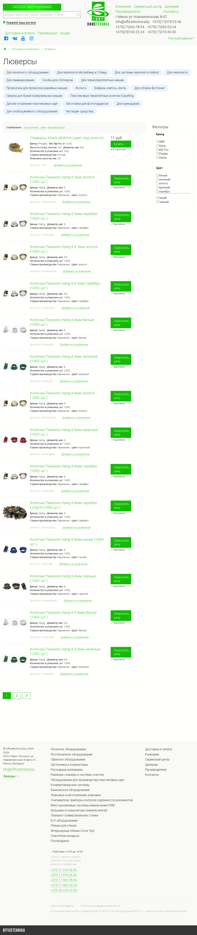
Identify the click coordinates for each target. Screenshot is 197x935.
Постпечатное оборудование (72, 754)
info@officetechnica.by (132, 22)
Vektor (161, 157)
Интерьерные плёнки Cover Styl (72, 831)
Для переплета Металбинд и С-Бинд (82, 72)
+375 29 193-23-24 (64, 890)
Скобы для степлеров (57, 80)
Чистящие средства (79, 111)
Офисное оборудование (68, 759)
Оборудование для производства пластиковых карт (87, 780)
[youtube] (23, 38)
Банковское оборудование (70, 790)
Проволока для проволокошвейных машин (36, 88)
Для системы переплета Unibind (137, 72)
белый (161, 175)
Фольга (80, 88)
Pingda (162, 153)
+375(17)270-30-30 (161, 32)
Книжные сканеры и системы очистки (77, 774)
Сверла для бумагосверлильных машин (34, 96)
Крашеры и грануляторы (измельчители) (79, 810)
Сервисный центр (148, 6)
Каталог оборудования (32, 7)
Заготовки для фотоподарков (87, 103)
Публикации (47, 33)
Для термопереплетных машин (102, 80)
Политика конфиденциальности (100, 905)
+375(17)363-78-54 (130, 27)
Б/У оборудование (64, 820)
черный (162, 201)
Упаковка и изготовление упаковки (76, 795)
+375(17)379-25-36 (167, 22)
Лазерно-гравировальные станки (74, 815)
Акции (65, 33)
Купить (119, 144)
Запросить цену (121, 180)
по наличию (31, 127)
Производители (127, 11)
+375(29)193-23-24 (130, 32)
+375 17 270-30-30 (64, 870)
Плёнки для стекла (63, 825)
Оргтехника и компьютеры (69, 764)
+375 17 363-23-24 (64, 885)
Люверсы (50, 49)
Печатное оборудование (68, 749)
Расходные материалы (25, 49)
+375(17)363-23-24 (161, 27)
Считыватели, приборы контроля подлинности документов (92, 800)
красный (163, 187)
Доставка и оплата (20, 33)
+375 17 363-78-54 (64, 880)
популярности (56, 127)
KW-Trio (162, 149)
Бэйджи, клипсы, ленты (110, 88)
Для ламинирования (20, 80)
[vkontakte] (15, 38)
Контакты (171, 11)
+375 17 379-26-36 (64, 875)
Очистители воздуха (65, 836)
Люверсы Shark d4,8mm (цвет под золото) (66, 138)
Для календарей (127, 103)
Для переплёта (177, 72)
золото (162, 183)
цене (43, 127)
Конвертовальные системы (70, 785)
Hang (160, 145)
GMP (160, 141)
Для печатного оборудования (27, 72)
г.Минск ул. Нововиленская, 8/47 (141, 17)
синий (161, 197)
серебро (163, 191)
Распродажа (60, 841)
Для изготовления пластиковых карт (32, 103)
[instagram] (31, 38)
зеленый (163, 179)
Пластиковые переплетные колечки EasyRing (102, 96)
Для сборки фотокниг (149, 88)
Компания (123, 6)
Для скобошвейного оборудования (31, 111)
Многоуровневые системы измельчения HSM (83, 805)
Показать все (164, 205)
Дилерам (172, 6)
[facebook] (6, 38)
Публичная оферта (62, 905)
